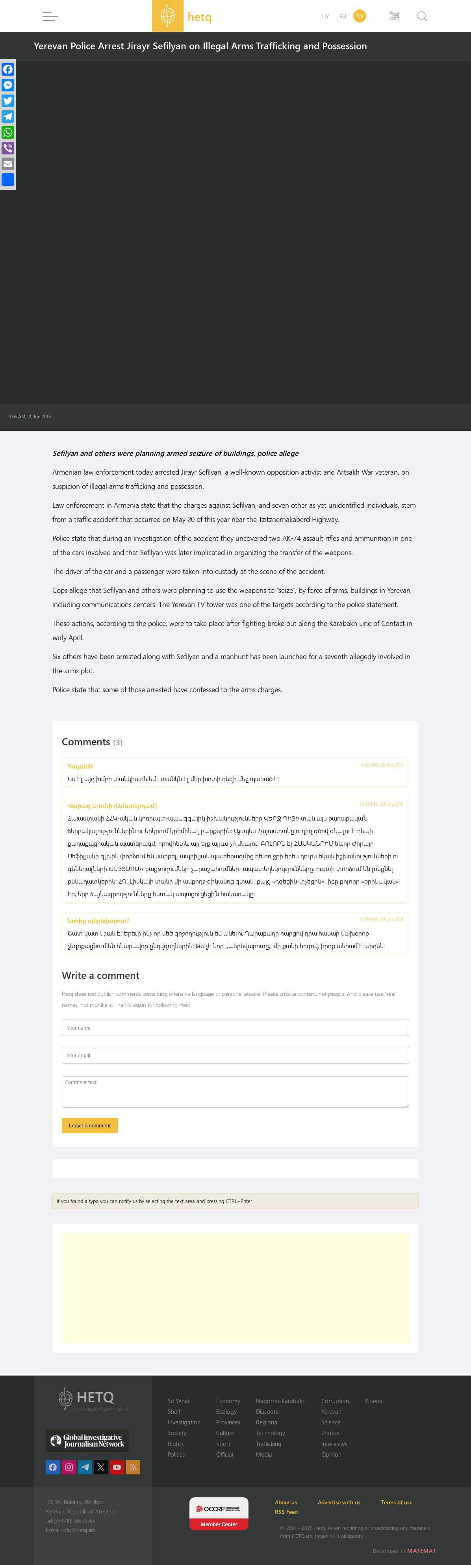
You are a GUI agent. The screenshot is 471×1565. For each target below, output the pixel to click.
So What (179, 1400)
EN (359, 16)
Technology (270, 1433)
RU (342, 16)
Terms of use (410, 1502)
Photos (330, 1433)
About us (291, 1502)
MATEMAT (422, 1550)
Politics (176, 1454)
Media (264, 1454)
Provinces (228, 1422)
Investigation (184, 1422)
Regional (267, 1422)
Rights (176, 1443)
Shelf (174, 1411)
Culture (225, 1433)
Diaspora (267, 1411)
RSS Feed (291, 1511)
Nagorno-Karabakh (281, 1400)
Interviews (334, 1443)
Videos (373, 1400)
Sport (223, 1443)
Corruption (335, 1400)
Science (331, 1422)
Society (177, 1433)
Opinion (331, 1454)
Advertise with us (348, 1502)
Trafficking (269, 1443)
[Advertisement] (235, 1291)
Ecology (226, 1411)
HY (325, 16)
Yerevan (331, 1411)
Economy (228, 1400)
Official (224, 1454)
